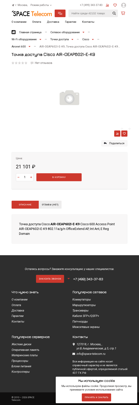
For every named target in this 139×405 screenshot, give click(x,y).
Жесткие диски (21, 344)
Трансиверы (80, 310)
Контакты (88, 21)
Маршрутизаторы (84, 305)
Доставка (53, 21)
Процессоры (20, 361)
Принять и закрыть (96, 397)
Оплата (36, 21)
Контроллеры (21, 371)
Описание (25, 204)
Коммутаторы (81, 299)
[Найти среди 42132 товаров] (93, 13)
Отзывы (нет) (51, 204)
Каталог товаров (60, 13)
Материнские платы (25, 355)
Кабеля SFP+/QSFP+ (85, 316)
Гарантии (70, 21)
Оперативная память (25, 350)
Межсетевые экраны (86, 327)
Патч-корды (80, 321)
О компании (19, 21)
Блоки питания (21, 366)
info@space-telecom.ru (91, 354)
